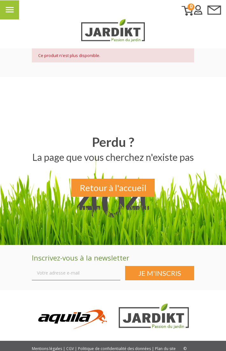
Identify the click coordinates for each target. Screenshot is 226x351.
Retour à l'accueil (113, 188)
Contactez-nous (214, 10)
